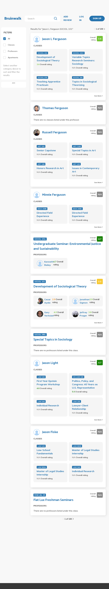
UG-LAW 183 (78, 377)
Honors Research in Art (50, 168)
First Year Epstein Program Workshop (48, 382)
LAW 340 (41, 401)
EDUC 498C (77, 209)
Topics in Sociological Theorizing (84, 83)
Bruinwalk (12, 19)
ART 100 (76, 164)
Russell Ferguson (54, 132)
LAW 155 (76, 401)
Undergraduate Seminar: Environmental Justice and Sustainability (67, 246)
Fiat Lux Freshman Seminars (53, 500)
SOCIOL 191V (78, 53)
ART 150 (41, 146)
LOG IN (81, 18)
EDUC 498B (42, 209)
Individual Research (48, 405)
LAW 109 (41, 446)
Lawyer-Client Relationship (80, 407)
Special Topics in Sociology (52, 339)
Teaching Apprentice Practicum (48, 83)
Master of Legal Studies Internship (85, 452)
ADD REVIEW (68, 18)
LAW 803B (77, 446)
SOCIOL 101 (42, 53)
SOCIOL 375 (42, 78)
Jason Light (50, 363)
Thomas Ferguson (55, 108)
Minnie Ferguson (54, 194)
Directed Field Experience (44, 214)
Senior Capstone (46, 150)
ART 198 (41, 164)
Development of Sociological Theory (48, 58)
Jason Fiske (50, 432)
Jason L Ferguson (54, 39)
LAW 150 (41, 377)
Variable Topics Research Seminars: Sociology (83, 60)
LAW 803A (42, 467)
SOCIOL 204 (77, 78)
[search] (39, 19)
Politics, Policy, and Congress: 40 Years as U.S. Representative (85, 384)
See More (98, 96)
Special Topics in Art (84, 150)
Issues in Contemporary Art (85, 170)
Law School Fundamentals (45, 452)
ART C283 (77, 146)
